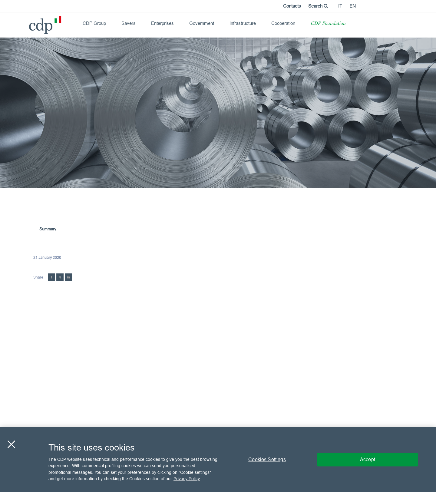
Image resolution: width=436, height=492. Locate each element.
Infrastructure (243, 23)
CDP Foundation (328, 23)
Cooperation (283, 23)
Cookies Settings (267, 459)
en (352, 5)
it (340, 5)
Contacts (292, 5)
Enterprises (162, 23)
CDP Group (94, 23)
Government (201, 23)
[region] (218, 459)
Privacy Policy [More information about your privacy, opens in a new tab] (186, 478)
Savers (128, 23)
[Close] (11, 444)
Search (318, 5)
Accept (367, 459)
